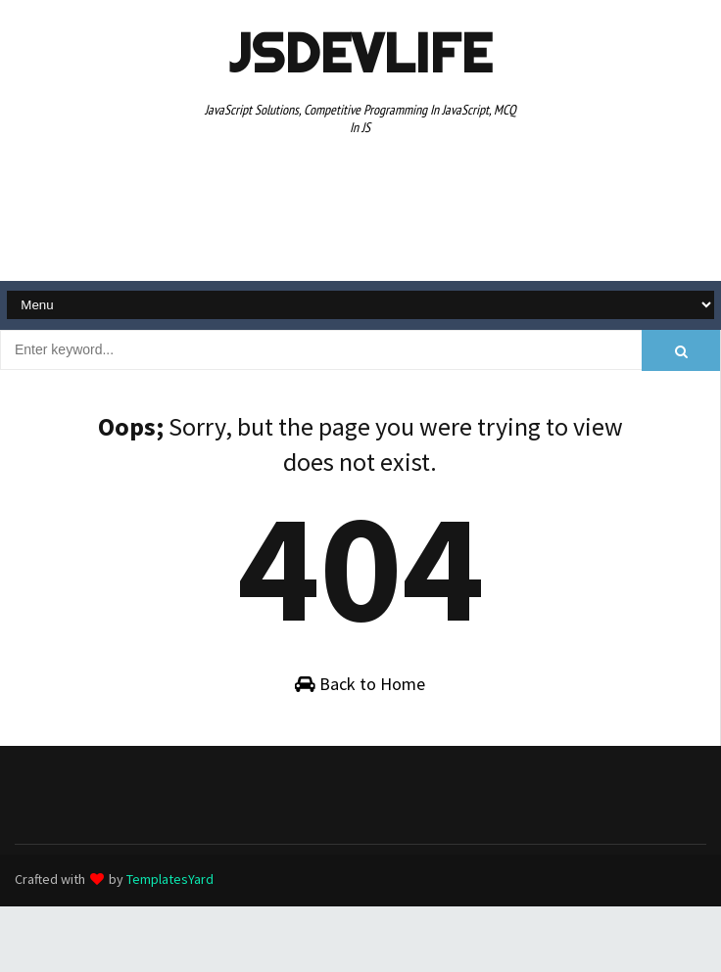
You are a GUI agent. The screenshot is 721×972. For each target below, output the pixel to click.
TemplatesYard (170, 879)
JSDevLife (360, 53)
